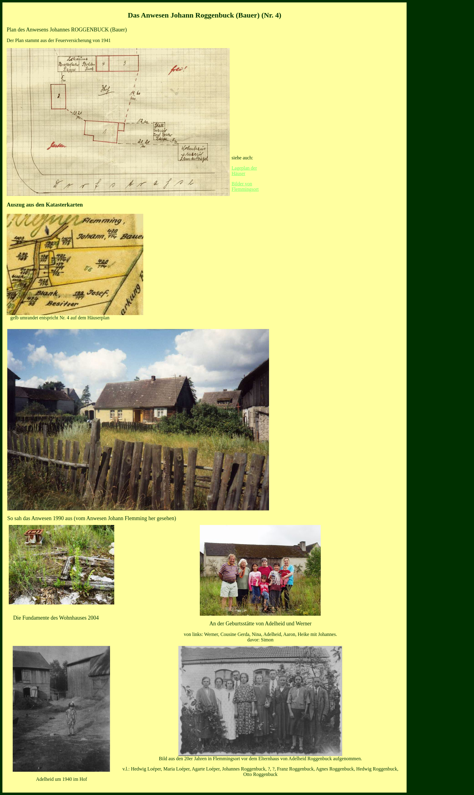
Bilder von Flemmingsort (245, 186)
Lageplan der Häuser (244, 170)
